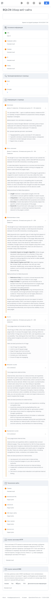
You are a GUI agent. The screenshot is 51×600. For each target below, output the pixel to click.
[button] (27, 108)
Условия (24, 597)
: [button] (9, 105)
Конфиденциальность (14, 597)
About (4, 597)
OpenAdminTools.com (35, 597)
